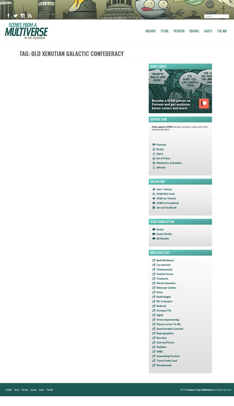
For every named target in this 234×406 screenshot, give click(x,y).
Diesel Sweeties (166, 283)
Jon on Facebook (166, 207)
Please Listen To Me (168, 324)
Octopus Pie (163, 310)
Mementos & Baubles (169, 162)
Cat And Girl (163, 264)
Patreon (179, 31)
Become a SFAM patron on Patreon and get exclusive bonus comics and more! (180, 104)
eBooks (160, 167)
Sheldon (161, 347)
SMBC (159, 351)
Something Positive (168, 356)
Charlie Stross (164, 274)
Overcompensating (167, 319)
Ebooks (194, 31)
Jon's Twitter (164, 189)
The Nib (222, 31)
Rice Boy (161, 337)
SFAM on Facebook (167, 203)
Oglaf (159, 315)
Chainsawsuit (164, 269)
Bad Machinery (165, 260)
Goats (208, 31)
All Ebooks (162, 238)
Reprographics (165, 333)
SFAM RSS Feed (165, 193)
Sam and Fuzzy (165, 342)
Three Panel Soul (166, 360)
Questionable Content (169, 328)
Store (165, 31)
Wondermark (164, 365)
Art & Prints (163, 158)
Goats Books (164, 233)
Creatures (162, 278)
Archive (150, 31)
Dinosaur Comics (166, 287)
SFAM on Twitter (166, 198)
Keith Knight (163, 296)
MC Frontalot (164, 301)
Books (160, 149)
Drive (159, 292)
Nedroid (161, 305)
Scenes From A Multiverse (201, 399)
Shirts (159, 153)
